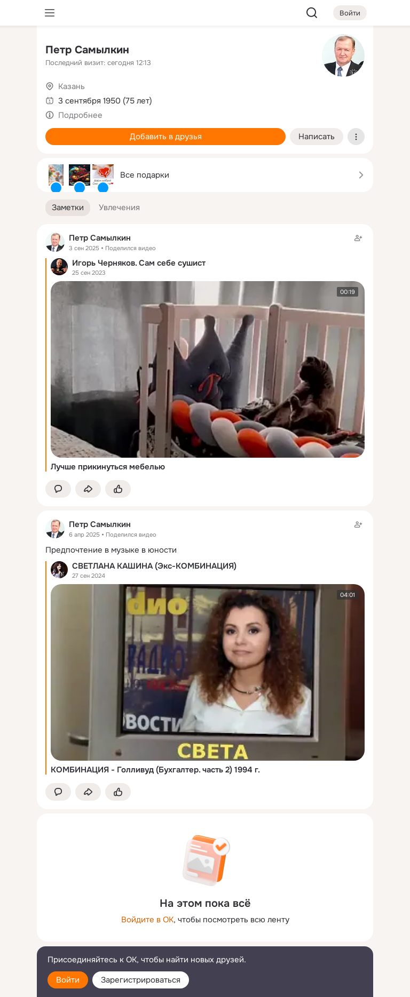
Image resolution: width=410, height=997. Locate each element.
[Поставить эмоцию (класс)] (118, 489)
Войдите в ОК (147, 919)
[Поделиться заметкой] (88, 489)
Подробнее (80, 115)
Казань (71, 86)
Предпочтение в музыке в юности (111, 550)
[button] (67, 208)
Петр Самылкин (87, 50)
